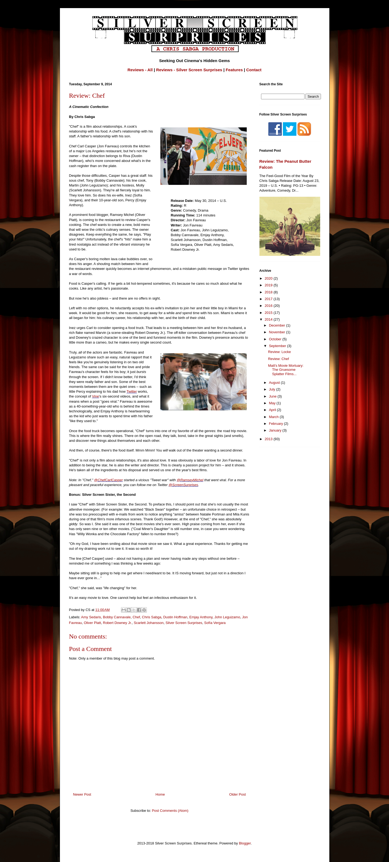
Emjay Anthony (200, 617)
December (277, 325)
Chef (136, 617)
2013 (269, 439)
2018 (269, 292)
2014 (269, 319)
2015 (269, 313)
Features (234, 69)
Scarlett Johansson (149, 623)
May (272, 403)
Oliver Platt (92, 623)
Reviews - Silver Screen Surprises (189, 69)
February (276, 424)
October (275, 339)
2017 (269, 299)
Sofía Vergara (215, 623)
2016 (269, 306)
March (274, 417)
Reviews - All (140, 69)
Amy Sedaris (91, 617)
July (272, 389)
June (273, 396)
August (275, 383)
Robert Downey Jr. (117, 623)
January (275, 430)
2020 (269, 278)
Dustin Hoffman (175, 617)
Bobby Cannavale (117, 617)
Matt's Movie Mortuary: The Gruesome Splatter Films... (285, 370)
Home (160, 794)
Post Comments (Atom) (170, 811)
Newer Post (82, 794)
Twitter (132, 391)
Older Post (237, 794)
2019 (269, 285)
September (278, 346)
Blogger (245, 843)
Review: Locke (279, 352)
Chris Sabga (151, 617)
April (273, 410)
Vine (95, 396)
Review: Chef (278, 359)
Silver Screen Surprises (183, 623)
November (277, 332)
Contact (254, 69)
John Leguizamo (227, 617)
